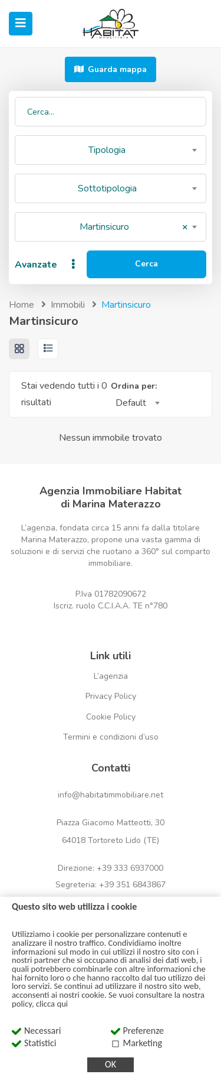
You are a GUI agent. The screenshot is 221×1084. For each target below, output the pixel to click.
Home (21, 304)
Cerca (146, 263)
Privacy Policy (110, 696)
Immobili (68, 304)
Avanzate (46, 264)
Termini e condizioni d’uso (111, 737)
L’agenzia (111, 676)
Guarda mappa (110, 69)
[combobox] (110, 150)
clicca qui (52, 1003)
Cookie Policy (111, 716)
